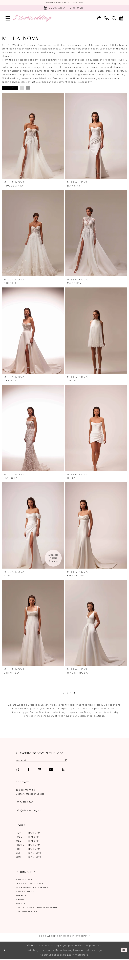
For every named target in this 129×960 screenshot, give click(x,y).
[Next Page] (76, 693)
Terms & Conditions (29, 885)
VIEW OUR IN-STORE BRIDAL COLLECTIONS (64, 3)
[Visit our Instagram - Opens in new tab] (17, 771)
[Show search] (114, 19)
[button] (8, 19)
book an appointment (54, 82)
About (20, 901)
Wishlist (22, 897)
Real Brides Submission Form (36, 909)
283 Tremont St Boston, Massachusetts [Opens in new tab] (30, 793)
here (85, 955)
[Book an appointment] (64, 8)
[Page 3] (67, 693)
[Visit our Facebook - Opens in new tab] (28, 771)
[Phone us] (106, 19)
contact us (32, 82)
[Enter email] (49, 761)
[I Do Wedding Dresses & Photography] (32, 19)
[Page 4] (72, 693)
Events (20, 905)
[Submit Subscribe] (77, 761)
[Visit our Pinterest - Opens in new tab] (39, 771)
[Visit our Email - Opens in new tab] (51, 771)
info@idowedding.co (28, 811)
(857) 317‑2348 (24, 803)
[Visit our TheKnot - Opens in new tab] (63, 771)
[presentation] (33, 136)
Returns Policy (27, 913)
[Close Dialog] (5, 951)
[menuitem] (8, 19)
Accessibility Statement (33, 889)
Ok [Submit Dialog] (123, 951)
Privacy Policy (26, 880)
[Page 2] (63, 693)
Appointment (25, 893)
